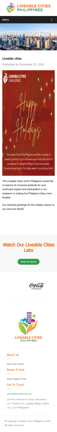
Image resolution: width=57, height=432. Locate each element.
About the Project (15, 364)
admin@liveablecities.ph (19, 393)
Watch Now (28, 261)
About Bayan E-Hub (16, 378)
